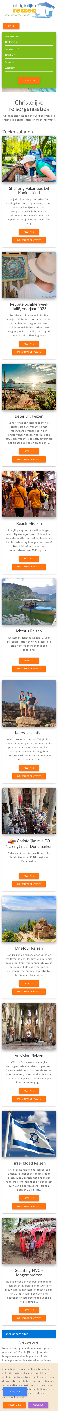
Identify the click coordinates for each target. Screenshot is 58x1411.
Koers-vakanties (29, 733)
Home (11, 26)
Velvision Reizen (29, 1056)
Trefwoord (9, 62)
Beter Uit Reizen (29, 416)
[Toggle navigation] (49, 1334)
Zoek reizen (29, 80)
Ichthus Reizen (29, 631)
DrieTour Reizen (29, 948)
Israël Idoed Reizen (29, 1163)
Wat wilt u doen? (12, 49)
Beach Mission (29, 524)
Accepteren (14, 1405)
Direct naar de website (29, 240)
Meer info (29, 232)
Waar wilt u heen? (12, 36)
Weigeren (38, 1405)
